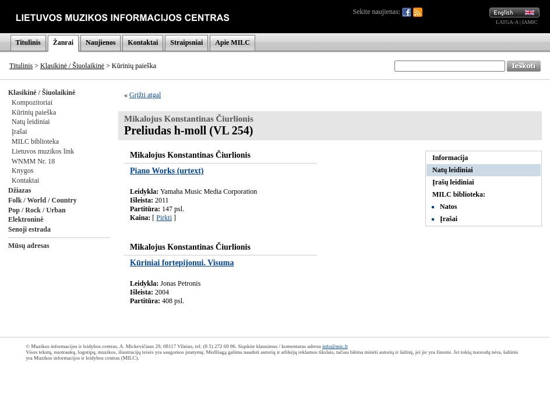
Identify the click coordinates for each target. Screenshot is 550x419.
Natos (448, 207)
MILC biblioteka (35, 141)
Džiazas (19, 190)
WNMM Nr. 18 (33, 161)
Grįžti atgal (145, 95)
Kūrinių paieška (34, 112)
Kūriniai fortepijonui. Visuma (182, 262)
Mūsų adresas (29, 246)
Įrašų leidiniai (453, 182)
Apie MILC (232, 42)
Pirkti (164, 218)
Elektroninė (25, 219)
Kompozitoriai (32, 102)
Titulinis (28, 42)
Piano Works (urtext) (167, 170)
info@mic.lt (335, 346)
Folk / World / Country (42, 200)
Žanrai (63, 42)
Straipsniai (186, 42)
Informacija (450, 158)
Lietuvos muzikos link (43, 151)
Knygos (22, 170)
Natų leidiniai (31, 122)
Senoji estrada (29, 229)
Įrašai (19, 131)
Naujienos (100, 42)
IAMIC (530, 22)
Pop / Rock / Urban (37, 210)
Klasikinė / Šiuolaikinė (72, 66)
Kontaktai (143, 42)
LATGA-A (507, 22)
